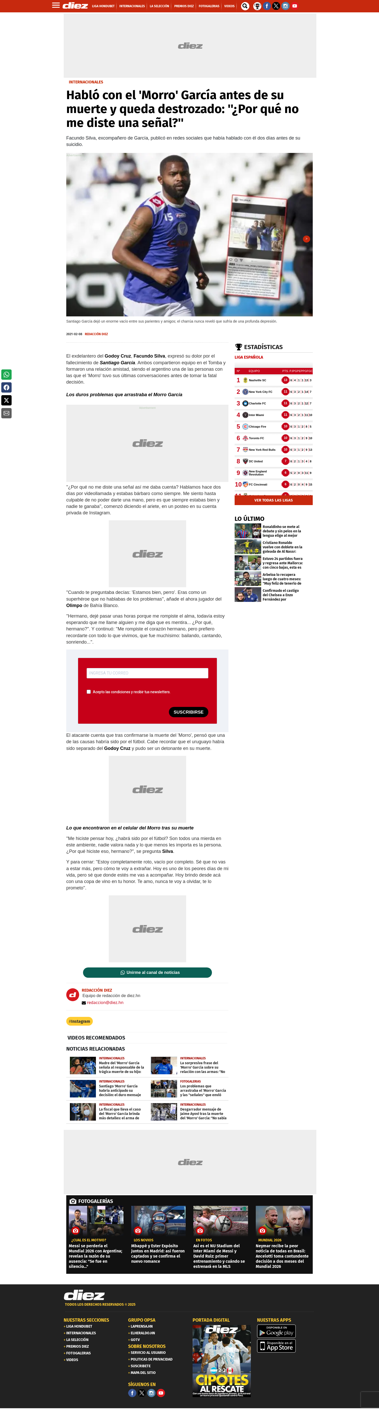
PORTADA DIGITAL (211, 1322)
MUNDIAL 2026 (270, 1242)
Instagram (80, 1023)
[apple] (286, 1347)
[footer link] (189, 1309)
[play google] (286, 1333)
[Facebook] (132, 1394)
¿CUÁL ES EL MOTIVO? (88, 1242)
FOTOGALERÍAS (95, 1203)
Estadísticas (263, 348)
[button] (6, 374)
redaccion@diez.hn (102, 1004)
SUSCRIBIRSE (188, 714)
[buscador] (245, 6)
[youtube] (161, 1394)
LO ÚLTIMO (250, 520)
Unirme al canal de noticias (153, 974)
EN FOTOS (204, 1242)
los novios (143, 1242)
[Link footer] (84, 1297)
